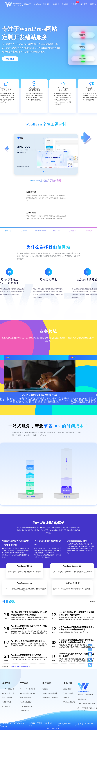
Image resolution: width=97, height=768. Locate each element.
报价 (90, 645)
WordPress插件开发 (8, 693)
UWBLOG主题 (24, 711)
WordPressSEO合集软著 (50, 693)
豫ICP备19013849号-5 (64, 724)
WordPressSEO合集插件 (27, 689)
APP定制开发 (6, 706)
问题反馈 (93, 4)
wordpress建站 (25, 666)
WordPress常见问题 (69, 702)
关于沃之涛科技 (68, 693)
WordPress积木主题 (26, 706)
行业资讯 (83, 4)
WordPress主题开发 (8, 689)
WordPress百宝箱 (25, 697)
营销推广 (83, 47)
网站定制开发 (6, 702)
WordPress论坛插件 (26, 702)
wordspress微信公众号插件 (28, 693)
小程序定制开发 (7, 697)
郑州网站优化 (15, 666)
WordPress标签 (45, 729)
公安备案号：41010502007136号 (86, 724)
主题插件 (74, 4)
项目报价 (83, 35)
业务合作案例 (67, 689)
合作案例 (65, 4)
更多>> (92, 601)
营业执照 (45, 689)
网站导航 (55, 729)
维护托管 (83, 59)
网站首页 (27, 4)
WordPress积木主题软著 (50, 697)
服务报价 (46, 4)
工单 (90, 649)
